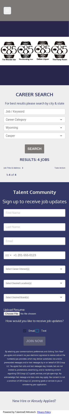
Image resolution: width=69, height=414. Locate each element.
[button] (34, 120)
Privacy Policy (44, 412)
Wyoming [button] (12, 127)
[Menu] (7, 10)
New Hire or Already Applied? (34, 401)
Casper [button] (10, 135)
